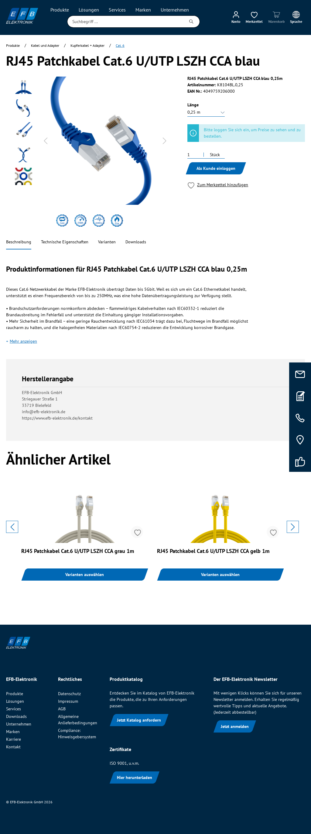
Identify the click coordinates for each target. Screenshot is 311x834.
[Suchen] (191, 21)
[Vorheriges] (45, 141)
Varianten (107, 242)
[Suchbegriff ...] (125, 21)
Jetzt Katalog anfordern (139, 720)
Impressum (68, 701)
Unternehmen (18, 724)
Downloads (135, 242)
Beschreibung (18, 242)
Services (13, 709)
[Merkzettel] (254, 17)
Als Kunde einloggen (216, 168)
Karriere (13, 739)
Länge (193, 105)
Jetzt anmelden (235, 726)
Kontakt (13, 747)
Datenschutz (69, 693)
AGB (62, 709)
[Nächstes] (164, 141)
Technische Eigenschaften (64, 242)
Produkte (14, 693)
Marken (13, 731)
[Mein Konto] (236, 17)
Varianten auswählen (84, 574)
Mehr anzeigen (23, 341)
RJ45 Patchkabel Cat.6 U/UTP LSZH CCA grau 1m (77, 551)
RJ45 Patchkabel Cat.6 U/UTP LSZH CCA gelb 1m (213, 551)
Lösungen (15, 701)
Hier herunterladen (134, 777)
